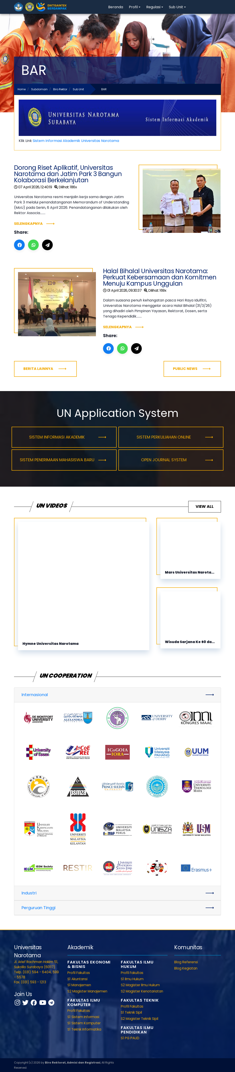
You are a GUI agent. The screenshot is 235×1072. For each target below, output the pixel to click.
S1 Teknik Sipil (131, 1012)
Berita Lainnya (38, 368)
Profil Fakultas (78, 972)
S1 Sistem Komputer (84, 1023)
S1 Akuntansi (77, 979)
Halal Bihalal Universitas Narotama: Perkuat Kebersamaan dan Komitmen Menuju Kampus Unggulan (159, 277)
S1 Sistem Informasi (83, 1017)
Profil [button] (133, 7)
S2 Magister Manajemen (87, 991)
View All (205, 506)
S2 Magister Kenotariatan (142, 991)
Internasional (35, 694)
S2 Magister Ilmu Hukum (140, 985)
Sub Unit (78, 89)
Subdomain (39, 89)
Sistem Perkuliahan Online (164, 437)
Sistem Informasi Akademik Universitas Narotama (76, 140)
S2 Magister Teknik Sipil (139, 1018)
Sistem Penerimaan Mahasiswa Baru (57, 460)
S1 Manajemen (79, 985)
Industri (29, 893)
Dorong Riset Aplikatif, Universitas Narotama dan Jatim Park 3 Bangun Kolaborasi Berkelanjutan (68, 173)
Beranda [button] (115, 7)
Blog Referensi (186, 962)
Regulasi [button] (153, 7)
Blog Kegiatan (185, 968)
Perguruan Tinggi (38, 907)
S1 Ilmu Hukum (132, 979)
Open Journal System (163, 460)
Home (22, 89)
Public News (185, 368)
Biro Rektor (60, 89)
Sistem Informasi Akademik (57, 437)
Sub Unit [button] (176, 7)
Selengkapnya (28, 223)
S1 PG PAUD (130, 1038)
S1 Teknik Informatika (84, 1029)
